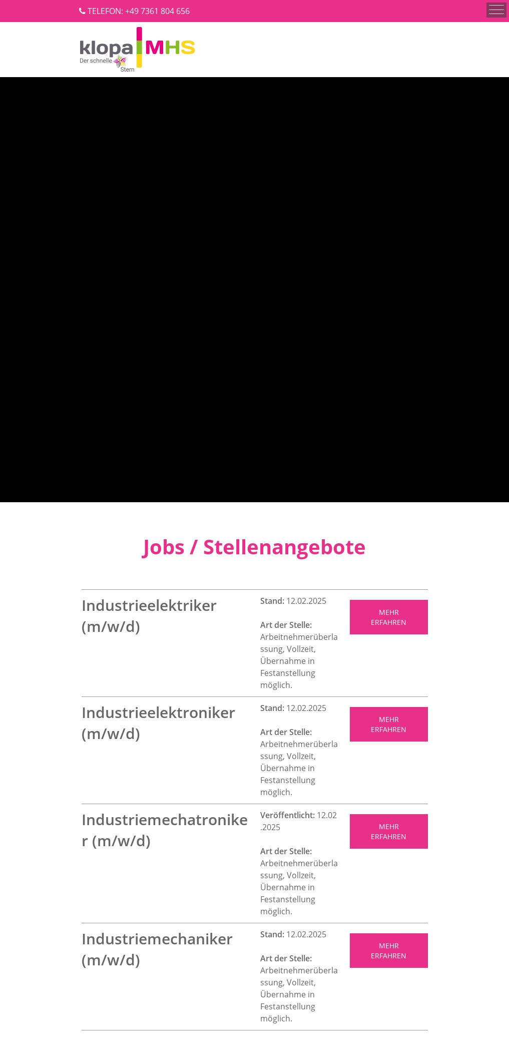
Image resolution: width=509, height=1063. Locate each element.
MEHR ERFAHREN (388, 617)
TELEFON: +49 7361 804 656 (139, 11)
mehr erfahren (388, 950)
